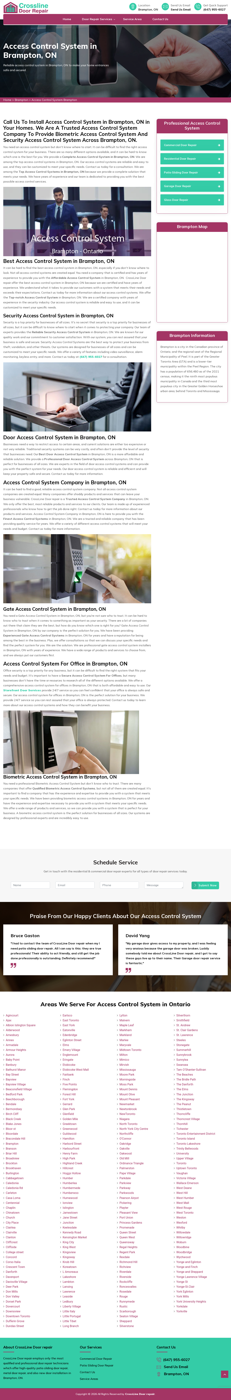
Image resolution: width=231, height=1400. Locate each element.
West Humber (185, 1198)
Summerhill (183, 1050)
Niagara (124, 1119)
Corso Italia (13, 1262)
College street (15, 1252)
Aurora (10, 1055)
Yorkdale (182, 1306)
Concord (11, 1257)
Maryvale (125, 1045)
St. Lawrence (184, 1035)
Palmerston (126, 1168)
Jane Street (70, 1217)
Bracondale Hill (15, 1138)
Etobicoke (69, 1065)
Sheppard (125, 1321)
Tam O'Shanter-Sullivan (191, 1069)
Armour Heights (16, 1050)
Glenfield (68, 1114)
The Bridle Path (186, 1079)
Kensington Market (75, 1237)
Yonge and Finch (187, 1267)
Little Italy (69, 1311)
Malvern (124, 1020)
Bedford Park (14, 1094)
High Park (69, 1158)
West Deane (184, 1188)
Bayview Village (16, 1084)
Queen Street (127, 1232)
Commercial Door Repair (96, 1358)
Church (10, 1217)
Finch (66, 1079)
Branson (11, 1148)
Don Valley (12, 1296)
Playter (123, 1207)
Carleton (11, 1193)
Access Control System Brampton (54, 100)
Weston (181, 1217)
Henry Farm (70, 1153)
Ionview (67, 1203)
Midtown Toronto (130, 1050)
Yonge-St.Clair (185, 1286)
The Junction (184, 1094)
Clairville (11, 1232)
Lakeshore (69, 1277)
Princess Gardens (130, 1222)
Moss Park (126, 1084)
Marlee (123, 1040)
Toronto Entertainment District (195, 1133)
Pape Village (127, 1173)
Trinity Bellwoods (187, 1148)
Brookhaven (13, 1168)
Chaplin (11, 1207)
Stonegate (182, 1045)
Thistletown (183, 1109)
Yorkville (181, 1311)
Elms (66, 1045)
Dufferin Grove (15, 1321)
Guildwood (69, 1133)
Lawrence (69, 1291)
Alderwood (13, 1030)
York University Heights (191, 1301)
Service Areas (89, 1379)
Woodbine (182, 1247)
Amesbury (12, 1035)
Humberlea (70, 1183)
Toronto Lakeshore (188, 1143)
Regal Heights (128, 1247)
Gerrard (67, 1104)
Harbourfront (71, 1148)
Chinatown (13, 1212)
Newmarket (126, 1104)
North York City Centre (133, 1129)
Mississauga (127, 1069)
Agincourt (12, 1015)
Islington (68, 1207)
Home (67, 19)
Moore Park (126, 1074)
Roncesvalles (127, 1286)
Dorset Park (13, 1301)
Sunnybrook (184, 1055)
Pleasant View (128, 1212)
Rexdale (124, 1257)
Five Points (70, 1084)
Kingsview (69, 1252)
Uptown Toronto (186, 1168)
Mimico (124, 1059)
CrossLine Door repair (140, 1394)
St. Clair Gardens (187, 1030)
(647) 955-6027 (214, 9)
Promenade (126, 1227)
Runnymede (127, 1301)
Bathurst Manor (16, 1069)
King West (69, 1247)
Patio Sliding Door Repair (96, 1365)
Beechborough (15, 1099)
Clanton (11, 1237)
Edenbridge (70, 1035)
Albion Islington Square (20, 1025)
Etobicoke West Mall (76, 1069)
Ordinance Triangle (131, 1163)
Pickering (125, 1203)
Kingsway (69, 1257)
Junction (68, 1222)
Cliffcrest (12, 1242)
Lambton (68, 1282)
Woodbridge (184, 1252)
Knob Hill (68, 1262)
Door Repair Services (97, 19)
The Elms (182, 1089)
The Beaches (184, 1074)
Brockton (11, 1163)
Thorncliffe (183, 1114)
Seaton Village (128, 1316)
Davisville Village (16, 1282)
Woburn (181, 1242)
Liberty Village (72, 1306)
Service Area (132, 19)
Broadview (12, 1158)
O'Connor (125, 1138)
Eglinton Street (72, 1040)
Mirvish (124, 1065)
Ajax (8, 1020)
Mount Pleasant (129, 1099)
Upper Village (184, 1158)
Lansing (68, 1286)
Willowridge (183, 1237)
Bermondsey (14, 1109)
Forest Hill (69, 1094)
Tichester (182, 1129)
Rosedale (125, 1291)
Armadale (12, 1045)
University (182, 1153)
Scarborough (127, 1311)
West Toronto (185, 1212)
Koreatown (69, 1267)
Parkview (125, 1183)
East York (69, 1025)
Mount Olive (127, 1094)
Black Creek (13, 1119)
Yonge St (182, 1282)
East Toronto (71, 1020)
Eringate (68, 1059)
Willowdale (183, 1232)
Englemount (70, 1055)
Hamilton (68, 1138)
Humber (68, 1178)
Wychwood (183, 1257)
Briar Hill (11, 1153)
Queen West (127, 1237)
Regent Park (127, 1252)
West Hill (182, 1193)
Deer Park (12, 1286)
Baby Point (13, 1059)
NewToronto (127, 1114)
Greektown (69, 1124)
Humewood (70, 1198)
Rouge (123, 1296)
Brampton (21, 100)
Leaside (68, 1296)
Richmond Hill (128, 1262)
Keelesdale (70, 1227)
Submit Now (205, 885)
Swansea (182, 1065)
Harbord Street (72, 1143)
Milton (123, 1055)
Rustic (123, 1306)
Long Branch (71, 1326)
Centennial (13, 1203)
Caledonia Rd (14, 1188)
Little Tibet (69, 1321)
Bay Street (12, 1074)
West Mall (182, 1203)
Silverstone (126, 1326)
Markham (125, 1030)
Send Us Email (181, 9)
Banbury (11, 1065)
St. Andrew (183, 1025)
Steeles (181, 1040)
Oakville (124, 1148)
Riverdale (125, 1272)
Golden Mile (70, 1119)
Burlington (12, 1173)
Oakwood (125, 1153)
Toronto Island (185, 1138)
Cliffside (11, 1247)
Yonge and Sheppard (189, 1272)
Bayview (11, 1079)
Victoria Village (186, 1178)
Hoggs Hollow (72, 1173)
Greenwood (70, 1129)
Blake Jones (14, 1124)
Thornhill (182, 1124)
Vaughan (182, 1173)
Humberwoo (71, 1193)
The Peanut (183, 1104)
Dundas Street (15, 1326)
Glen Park (69, 1109)
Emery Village (71, 1050)
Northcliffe (126, 1133)
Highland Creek (72, 1163)
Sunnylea (182, 1059)
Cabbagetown (15, 1178)
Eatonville (69, 1030)
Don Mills (12, 1291)
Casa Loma (13, 1198)
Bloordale (12, 1133)
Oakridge (125, 1143)
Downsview (13, 1311)
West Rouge (184, 1207)
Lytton (123, 1015)
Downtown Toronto (18, 1316)
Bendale (11, 1104)
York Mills (182, 1296)
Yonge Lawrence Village (191, 1277)
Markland (125, 1035)
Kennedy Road (72, 1232)
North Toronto (128, 1124)
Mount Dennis (128, 1089)
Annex (10, 1040)
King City (68, 1242)
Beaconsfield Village (19, 1089)
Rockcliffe (125, 1282)
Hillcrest (68, 1168)
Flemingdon (70, 1089)
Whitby (180, 1227)
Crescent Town (15, 1267)
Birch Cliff (12, 1114)
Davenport (12, 1277)
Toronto (181, 1163)
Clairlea (10, 1227)
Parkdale (125, 1178)
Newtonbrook (128, 1109)
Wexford (181, 1222)
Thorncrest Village (188, 1119)
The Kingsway (185, 1099)
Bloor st (11, 1129)
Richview (125, 1267)
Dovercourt (13, 1306)
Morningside (127, 1079)
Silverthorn (183, 1015)
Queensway (126, 1242)
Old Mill (124, 1158)
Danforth (11, 1272)
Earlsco (67, 1015)
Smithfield (182, 1020)
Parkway (124, 1188)
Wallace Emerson (187, 1183)
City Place (12, 1222)
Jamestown (70, 1212)
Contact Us (160, 19)
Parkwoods (126, 1193)
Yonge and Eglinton (188, 1262)
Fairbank (68, 1074)
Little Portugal (72, 1316)
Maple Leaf (126, 1025)
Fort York (68, 1099)
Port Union (126, 1217)
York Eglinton (184, 1291)
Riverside (125, 1277)
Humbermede (71, 1188)
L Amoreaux (70, 1272)
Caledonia (12, 1183)
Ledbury (68, 1301)
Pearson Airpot (129, 1198)
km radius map (192, 276)
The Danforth (184, 1084)
